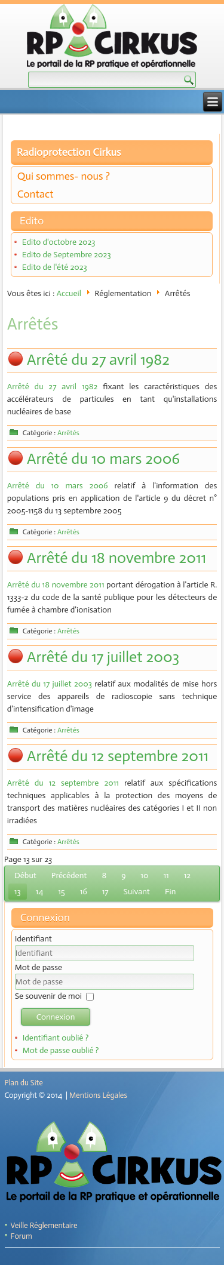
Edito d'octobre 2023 (59, 242)
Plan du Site (24, 1082)
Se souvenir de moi (48, 996)
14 (40, 892)
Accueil (69, 293)
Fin (170, 892)
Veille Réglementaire (44, 1225)
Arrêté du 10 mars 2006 (103, 459)
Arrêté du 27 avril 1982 (98, 359)
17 (105, 892)
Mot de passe (38, 967)
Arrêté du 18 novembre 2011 (116, 558)
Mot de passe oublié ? (61, 1050)
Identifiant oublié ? (56, 1038)
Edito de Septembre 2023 (66, 255)
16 (83, 892)
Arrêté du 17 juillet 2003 (103, 657)
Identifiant (33, 939)
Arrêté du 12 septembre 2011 (117, 756)
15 (61, 892)
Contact (35, 194)
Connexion (55, 1017)
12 (187, 875)
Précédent (69, 875)
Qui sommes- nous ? (63, 176)
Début (25, 875)
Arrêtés (68, 433)
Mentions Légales (98, 1095)
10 (144, 875)
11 (165, 875)
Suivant (137, 892)
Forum (21, 1236)
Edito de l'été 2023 (54, 267)
